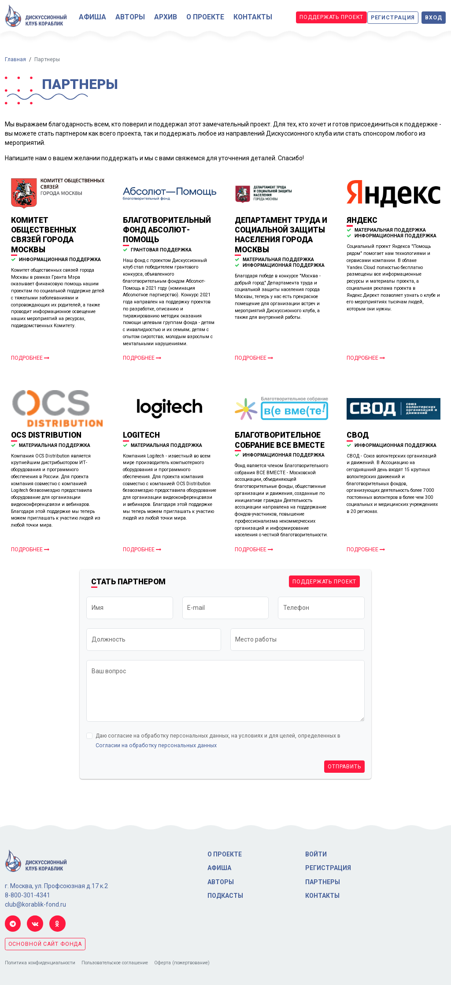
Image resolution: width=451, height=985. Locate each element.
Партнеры (322, 881)
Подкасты (225, 895)
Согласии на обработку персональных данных (156, 745)
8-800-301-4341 (27, 895)
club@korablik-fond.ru (35, 904)
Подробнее (30, 358)
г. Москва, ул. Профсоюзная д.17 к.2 (56, 885)
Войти (316, 854)
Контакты (252, 17)
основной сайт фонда (45, 944)
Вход (433, 18)
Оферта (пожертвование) (182, 963)
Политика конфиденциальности (40, 963)
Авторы (130, 17)
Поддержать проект (331, 17)
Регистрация (393, 18)
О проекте (205, 17)
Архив (165, 17)
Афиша (92, 17)
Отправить (344, 767)
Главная (15, 59)
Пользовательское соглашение (114, 963)
